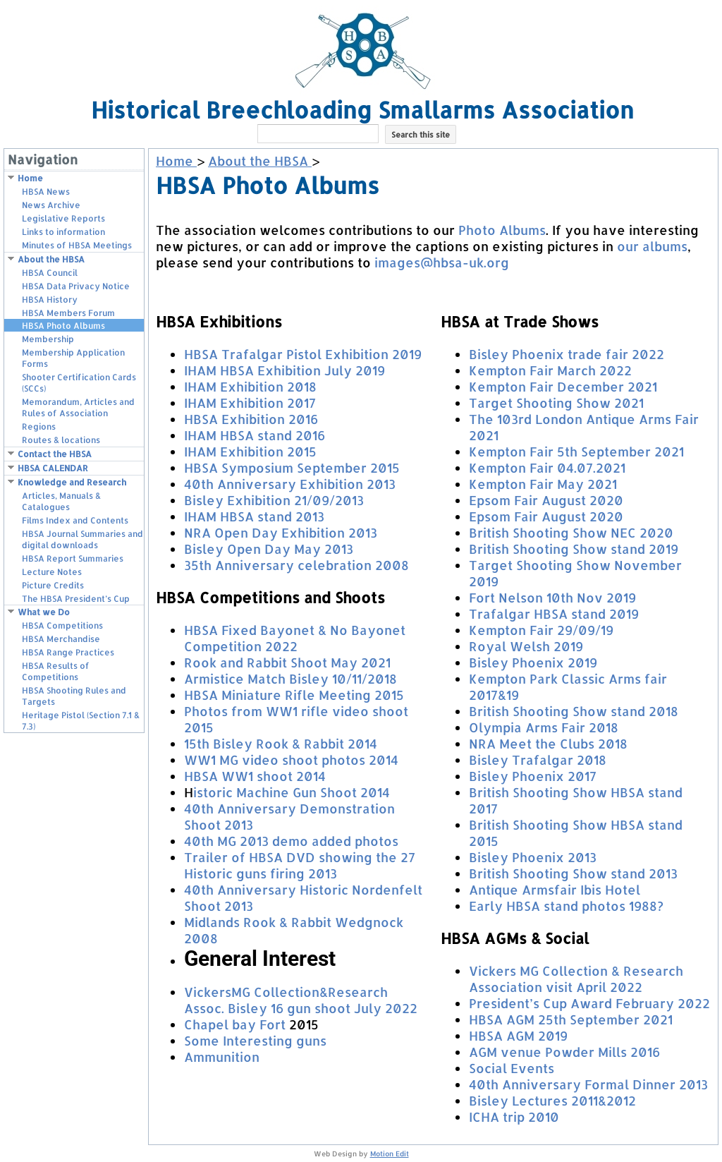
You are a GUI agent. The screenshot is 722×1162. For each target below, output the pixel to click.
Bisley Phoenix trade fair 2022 (566, 354)
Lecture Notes (52, 572)
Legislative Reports (63, 218)
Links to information (63, 231)
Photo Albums (502, 230)
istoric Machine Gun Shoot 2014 (291, 792)
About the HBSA (51, 259)
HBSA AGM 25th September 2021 (571, 1019)
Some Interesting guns (255, 1040)
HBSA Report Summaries (72, 558)
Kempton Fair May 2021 (543, 484)
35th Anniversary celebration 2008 (296, 565)
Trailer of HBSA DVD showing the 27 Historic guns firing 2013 (299, 865)
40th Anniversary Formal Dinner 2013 (588, 1084)
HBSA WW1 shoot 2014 (255, 776)
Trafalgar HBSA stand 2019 (554, 613)
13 (390, 484)
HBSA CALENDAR (53, 468)
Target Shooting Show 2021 (556, 402)
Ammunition (221, 1056)
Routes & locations (61, 440)
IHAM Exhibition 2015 (250, 451)
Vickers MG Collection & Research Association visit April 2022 (576, 978)
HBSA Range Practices (68, 652)
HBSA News (46, 191)
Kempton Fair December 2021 (563, 386)
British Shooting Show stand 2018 (573, 711)
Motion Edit (389, 1153)
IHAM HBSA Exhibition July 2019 (284, 370)
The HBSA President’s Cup (76, 598)
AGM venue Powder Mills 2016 (564, 1051)
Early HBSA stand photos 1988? (566, 905)
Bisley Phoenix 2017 (532, 776)
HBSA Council (50, 272)
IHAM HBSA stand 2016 (254, 435)
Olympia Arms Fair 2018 (543, 727)
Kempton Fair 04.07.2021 (547, 467)
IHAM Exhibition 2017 (250, 402)
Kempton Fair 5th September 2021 (576, 451)
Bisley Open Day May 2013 (268, 548)
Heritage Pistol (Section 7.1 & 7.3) (81, 721)
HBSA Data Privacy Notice (76, 286)
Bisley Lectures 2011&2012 (552, 1100)
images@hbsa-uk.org (441, 262)
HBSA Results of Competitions (56, 671)
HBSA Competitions (62, 625)
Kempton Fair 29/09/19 (541, 630)
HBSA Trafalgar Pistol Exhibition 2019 (303, 354)
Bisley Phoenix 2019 (533, 662)
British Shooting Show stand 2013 (573, 873)
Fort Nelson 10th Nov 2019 (552, 597)
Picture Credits (53, 585)
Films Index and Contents (75, 520)
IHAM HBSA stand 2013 (254, 516)
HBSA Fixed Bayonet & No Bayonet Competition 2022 (294, 638)
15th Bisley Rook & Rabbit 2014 (280, 743)
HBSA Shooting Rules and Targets (74, 696)
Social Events (511, 1068)
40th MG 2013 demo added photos (291, 841)
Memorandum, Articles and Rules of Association (78, 407)
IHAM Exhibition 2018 (250, 386)
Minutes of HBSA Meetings (77, 245)
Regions (39, 426)
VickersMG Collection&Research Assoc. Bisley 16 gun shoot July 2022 (300, 1000)
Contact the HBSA (55, 454)
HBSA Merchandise (61, 639)
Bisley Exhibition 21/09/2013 (274, 500)
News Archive (51, 205)
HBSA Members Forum (68, 313)
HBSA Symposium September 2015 (292, 467)
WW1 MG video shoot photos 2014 (291, 759)
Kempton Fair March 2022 (550, 370)
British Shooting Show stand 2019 (573, 548)
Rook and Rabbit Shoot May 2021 (287, 662)
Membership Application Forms (73, 358)
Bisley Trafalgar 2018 (537, 759)
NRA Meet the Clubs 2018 (548, 743)
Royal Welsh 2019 (526, 646)
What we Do (44, 612)
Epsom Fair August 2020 (546, 500)
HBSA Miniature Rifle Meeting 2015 (294, 694)
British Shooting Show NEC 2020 (571, 532)
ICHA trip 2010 (514, 1116)
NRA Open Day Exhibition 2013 (280, 532)
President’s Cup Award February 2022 (589, 1003)
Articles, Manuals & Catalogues (61, 501)
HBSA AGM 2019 (518, 1035)
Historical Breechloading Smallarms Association (362, 109)
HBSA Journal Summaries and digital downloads (82, 539)
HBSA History (50, 299)
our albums (652, 246)
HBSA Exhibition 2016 (251, 419)
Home (30, 178)
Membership (48, 339)
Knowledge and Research (72, 482)
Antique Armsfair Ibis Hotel (554, 889)
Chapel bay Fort (235, 1024)
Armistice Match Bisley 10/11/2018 (290, 678)
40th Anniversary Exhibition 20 (284, 484)
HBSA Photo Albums (63, 325)
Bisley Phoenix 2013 (532, 857)
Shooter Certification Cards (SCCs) (79, 383)
